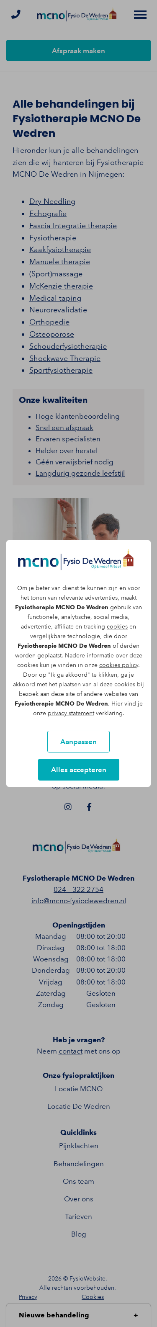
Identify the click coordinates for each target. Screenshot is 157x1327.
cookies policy (118, 665)
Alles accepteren (78, 769)
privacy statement (71, 713)
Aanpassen (78, 741)
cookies (117, 626)
